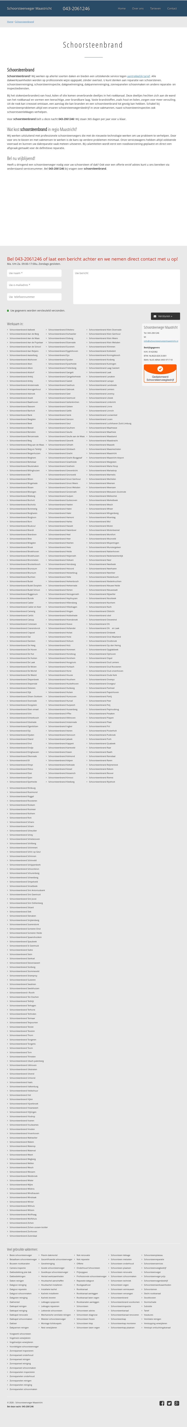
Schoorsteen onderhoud (122, 1263)
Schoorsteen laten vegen (88, 1327)
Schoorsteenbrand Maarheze (102, 432)
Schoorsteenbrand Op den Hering (105, 645)
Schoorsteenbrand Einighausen (24, 752)
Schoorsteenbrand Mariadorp (103, 470)
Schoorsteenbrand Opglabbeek (103, 649)
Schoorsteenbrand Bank (21, 415)
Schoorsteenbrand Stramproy (23, 975)
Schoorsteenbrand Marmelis (102, 474)
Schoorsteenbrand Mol (100, 521)
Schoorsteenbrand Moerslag (102, 517)
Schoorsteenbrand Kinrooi (60, 777)
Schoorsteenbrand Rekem (101, 769)
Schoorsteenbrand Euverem (61, 346)
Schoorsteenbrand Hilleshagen (62, 606)
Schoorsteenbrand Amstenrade (24, 385)
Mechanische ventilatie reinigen (56, 1314)
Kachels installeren (50, 1293)
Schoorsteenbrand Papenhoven (104, 692)
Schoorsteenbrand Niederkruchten (105, 581)
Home (10, 21)
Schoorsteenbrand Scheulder (23, 830)
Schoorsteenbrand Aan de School (25, 346)
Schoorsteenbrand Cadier (22, 602)
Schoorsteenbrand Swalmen (23, 984)
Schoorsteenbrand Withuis (22, 1206)
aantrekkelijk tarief (138, 76)
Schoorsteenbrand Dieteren (23, 688)
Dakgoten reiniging (18, 1297)
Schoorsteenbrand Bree (21, 538)
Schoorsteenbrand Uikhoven (23, 1065)
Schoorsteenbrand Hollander (62, 628)
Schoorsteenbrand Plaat (100, 722)
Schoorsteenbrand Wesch (22, 1167)
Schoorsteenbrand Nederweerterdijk (106, 555)
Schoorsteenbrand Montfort (102, 534)
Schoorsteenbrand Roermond (24, 792)
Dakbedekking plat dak (20, 1272)
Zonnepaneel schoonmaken (23, 1367)
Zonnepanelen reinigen (21, 1380)
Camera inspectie (18, 1268)
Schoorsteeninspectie (121, 1306)
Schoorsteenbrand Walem (22, 1142)
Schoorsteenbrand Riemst (101, 777)
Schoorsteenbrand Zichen (22, 1222)
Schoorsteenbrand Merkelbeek (103, 500)
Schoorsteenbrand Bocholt (22, 500)
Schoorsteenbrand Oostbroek (103, 641)
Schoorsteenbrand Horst (59, 670)
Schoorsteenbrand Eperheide (23, 781)
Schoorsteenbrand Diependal (23, 683)
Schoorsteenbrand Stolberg (22, 967)
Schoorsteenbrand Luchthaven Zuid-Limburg (110, 423)
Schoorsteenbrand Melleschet (103, 496)
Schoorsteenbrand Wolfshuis (23, 1218)
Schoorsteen (82, 1306)
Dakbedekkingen (17, 1276)
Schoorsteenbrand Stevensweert (25, 962)
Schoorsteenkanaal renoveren (125, 1314)
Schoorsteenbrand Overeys (102, 679)
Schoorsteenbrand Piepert (101, 717)
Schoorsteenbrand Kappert (61, 743)
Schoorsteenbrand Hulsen (60, 692)
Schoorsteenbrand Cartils (21, 615)
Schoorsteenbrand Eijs (20, 730)
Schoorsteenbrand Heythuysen (63, 598)
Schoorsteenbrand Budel (21, 581)
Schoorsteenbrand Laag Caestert (104, 368)
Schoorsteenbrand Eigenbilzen (24, 726)
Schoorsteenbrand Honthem (61, 658)
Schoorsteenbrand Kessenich (62, 773)
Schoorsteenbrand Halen (60, 508)
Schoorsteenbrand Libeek (101, 397)
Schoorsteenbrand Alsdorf (22, 372)
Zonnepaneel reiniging (20, 1363)
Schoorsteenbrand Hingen (60, 611)
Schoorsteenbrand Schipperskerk (25, 864)
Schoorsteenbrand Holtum (60, 641)
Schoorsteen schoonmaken (123, 1276)
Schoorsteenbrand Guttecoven (62, 500)
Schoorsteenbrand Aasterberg (24, 355)
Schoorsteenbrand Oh (100, 624)
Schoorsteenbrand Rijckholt (102, 781)
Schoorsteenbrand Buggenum (24, 594)
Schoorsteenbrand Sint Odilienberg (26, 903)
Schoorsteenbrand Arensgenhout (25, 389)
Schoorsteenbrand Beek (21, 423)
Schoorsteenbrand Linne (100, 406)
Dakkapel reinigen (18, 1306)
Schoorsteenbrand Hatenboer (62, 530)
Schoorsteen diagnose (87, 1314)
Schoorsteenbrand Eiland (21, 739)
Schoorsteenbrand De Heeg (22, 645)
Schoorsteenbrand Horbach (61, 666)
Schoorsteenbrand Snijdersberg (24, 920)
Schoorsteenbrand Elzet (21, 773)
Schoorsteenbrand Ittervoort (61, 734)
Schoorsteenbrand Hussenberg (62, 709)
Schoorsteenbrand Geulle (60, 432)
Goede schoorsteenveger (52, 1268)
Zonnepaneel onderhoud (21, 1355)
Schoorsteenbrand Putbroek (102, 734)
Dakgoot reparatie (18, 1289)
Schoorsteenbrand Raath (100, 752)
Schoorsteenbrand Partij (100, 696)
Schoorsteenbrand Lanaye (101, 380)
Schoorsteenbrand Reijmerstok (103, 764)
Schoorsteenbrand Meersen (102, 483)
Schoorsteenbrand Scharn (22, 826)
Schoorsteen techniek (121, 1280)
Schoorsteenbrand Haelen (60, 504)
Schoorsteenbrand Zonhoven (23, 1231)
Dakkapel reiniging (18, 1310)
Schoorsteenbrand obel (100, 615)
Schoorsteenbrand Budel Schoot (25, 589)
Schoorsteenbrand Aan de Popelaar (26, 342)
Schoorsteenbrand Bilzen (21, 479)
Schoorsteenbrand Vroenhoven (24, 1133)
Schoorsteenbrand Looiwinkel (103, 415)
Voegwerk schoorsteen (20, 1333)
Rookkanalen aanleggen (88, 1302)
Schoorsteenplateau (153, 1255)
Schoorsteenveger (152, 1272)
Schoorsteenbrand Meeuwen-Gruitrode (107, 491)
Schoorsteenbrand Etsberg (60, 338)
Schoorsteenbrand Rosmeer (23, 809)
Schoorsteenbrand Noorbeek (102, 598)
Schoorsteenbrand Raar (100, 747)
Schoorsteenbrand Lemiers (101, 389)
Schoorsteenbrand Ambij (21, 376)
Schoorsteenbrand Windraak (23, 1197)
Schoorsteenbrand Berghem (23, 457)
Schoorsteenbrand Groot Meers (63, 483)
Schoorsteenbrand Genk (59, 415)
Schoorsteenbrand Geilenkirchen (63, 402)
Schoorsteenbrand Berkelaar (23, 461)
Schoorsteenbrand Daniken (22, 641)
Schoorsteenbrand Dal (20, 636)
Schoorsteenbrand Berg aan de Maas (27, 444)
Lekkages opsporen (50, 1302)
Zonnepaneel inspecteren (22, 1350)
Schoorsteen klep (85, 1323)
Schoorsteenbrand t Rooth (22, 992)
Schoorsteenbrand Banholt (22, 410)
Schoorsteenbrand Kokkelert (102, 351)
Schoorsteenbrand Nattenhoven (104, 551)
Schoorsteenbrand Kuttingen (102, 363)
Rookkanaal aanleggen (87, 1293)
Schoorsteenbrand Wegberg (23, 1159)
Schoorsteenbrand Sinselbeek (24, 886)
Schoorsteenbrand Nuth (100, 606)
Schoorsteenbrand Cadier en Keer (25, 606)
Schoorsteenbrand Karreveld (61, 747)
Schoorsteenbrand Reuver (101, 773)
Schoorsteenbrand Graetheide (62, 461)
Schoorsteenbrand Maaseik (102, 444)
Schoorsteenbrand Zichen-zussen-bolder (29, 1227)
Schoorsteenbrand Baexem (22, 406)
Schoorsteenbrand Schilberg (23, 843)
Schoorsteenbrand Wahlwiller (23, 1137)
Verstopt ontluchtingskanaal (157, 1327)
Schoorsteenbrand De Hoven (23, 649)
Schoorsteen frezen (86, 1319)
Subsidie (148, 1306)
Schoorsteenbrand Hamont (61, 517)
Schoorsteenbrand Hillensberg (62, 602)
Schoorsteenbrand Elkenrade (23, 756)
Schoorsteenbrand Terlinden (23, 1013)
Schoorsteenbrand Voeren (22, 1120)
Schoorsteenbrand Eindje (21, 747)
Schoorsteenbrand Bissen (22, 487)
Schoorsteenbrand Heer (59, 538)
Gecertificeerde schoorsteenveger (56, 1259)
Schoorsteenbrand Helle (59, 577)
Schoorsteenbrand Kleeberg (61, 781)
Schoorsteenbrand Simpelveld (24, 881)
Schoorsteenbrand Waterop (23, 1146)
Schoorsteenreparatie (154, 1259)
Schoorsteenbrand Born (21, 521)
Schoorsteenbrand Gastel (60, 380)
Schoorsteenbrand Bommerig (23, 508)
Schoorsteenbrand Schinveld (23, 860)
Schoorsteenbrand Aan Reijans (24, 351)
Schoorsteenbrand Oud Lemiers (104, 662)
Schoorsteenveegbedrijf (155, 1268)
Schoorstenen (150, 1289)
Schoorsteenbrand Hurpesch (61, 705)
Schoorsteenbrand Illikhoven (62, 717)
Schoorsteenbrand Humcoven (62, 696)
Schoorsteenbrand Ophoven (102, 653)
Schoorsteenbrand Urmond (22, 1077)
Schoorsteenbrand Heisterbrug (62, 572)
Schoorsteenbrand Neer (100, 560)
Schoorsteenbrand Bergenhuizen (25, 453)
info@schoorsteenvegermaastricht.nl (161, 341)
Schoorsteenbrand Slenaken (23, 915)
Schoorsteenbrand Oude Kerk (103, 675)
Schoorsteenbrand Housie (60, 675)
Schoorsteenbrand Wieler (21, 1180)
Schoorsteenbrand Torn (21, 1052)
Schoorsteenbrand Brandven (23, 534)
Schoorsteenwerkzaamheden (157, 1284)
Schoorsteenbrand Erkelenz (61, 329)
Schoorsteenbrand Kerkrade (61, 764)
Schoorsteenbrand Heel (59, 534)
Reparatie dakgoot (85, 1280)
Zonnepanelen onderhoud (22, 1376)
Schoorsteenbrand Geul (59, 423)
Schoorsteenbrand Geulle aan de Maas (66, 436)
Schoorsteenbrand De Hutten (23, 658)
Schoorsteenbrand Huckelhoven (63, 683)
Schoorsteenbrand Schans (22, 822)
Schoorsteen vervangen (122, 1293)
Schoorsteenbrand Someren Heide (26, 933)
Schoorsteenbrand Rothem (22, 813)
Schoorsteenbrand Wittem (22, 1210)
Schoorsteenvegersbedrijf (156, 1280)
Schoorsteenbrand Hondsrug (62, 653)
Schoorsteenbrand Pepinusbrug (104, 709)
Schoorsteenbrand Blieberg (22, 496)
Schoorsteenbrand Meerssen (102, 487)
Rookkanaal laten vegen (88, 1297)
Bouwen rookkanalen (20, 1263)
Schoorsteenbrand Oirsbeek (102, 632)
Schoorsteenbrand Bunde (22, 598)
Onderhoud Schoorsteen (88, 1268)
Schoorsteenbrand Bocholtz (23, 504)
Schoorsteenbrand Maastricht (103, 453)
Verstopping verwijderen (155, 1323)
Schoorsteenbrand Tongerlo (23, 1043)
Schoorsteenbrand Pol (99, 726)
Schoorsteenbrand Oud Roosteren (105, 666)
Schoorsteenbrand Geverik (60, 440)
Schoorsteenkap (118, 1319)
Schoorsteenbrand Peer (100, 700)
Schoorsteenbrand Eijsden (22, 734)
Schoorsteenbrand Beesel (22, 427)
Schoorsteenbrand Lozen (101, 419)
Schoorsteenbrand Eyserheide (62, 363)
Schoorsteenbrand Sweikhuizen (24, 988)
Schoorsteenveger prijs (154, 1276)
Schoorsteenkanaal (120, 1310)
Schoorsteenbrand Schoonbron (24, 869)
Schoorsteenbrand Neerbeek (102, 564)
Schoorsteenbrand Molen (101, 525)
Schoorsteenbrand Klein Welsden (104, 342)
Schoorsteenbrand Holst (59, 636)
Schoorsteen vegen (120, 1284)
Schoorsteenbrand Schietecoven (25, 839)
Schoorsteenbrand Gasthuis (61, 385)
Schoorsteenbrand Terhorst (22, 1009)
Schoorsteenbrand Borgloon (23, 517)
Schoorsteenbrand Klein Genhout (105, 333)
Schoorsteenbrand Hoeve (60, 624)
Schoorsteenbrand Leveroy (101, 393)
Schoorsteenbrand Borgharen (23, 513)
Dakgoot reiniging (18, 1284)
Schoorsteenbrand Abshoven (23, 359)
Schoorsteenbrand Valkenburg (24, 1086)
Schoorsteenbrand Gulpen (60, 496)
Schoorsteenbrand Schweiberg (24, 877)
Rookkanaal (82, 1289)
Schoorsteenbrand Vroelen (22, 1129)
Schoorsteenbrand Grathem (61, 466)
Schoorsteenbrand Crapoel (22, 632)
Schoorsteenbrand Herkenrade (62, 585)
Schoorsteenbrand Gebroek (61, 389)
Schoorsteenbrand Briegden (23, 542)
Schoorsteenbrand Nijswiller (102, 594)
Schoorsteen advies (86, 1310)
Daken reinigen (17, 1280)
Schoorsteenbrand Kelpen (60, 760)
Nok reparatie (83, 1259)
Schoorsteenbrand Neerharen (103, 568)
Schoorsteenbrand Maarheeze (103, 427)
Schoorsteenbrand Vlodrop (22, 1116)
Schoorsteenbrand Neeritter (102, 572)
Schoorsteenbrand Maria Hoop (103, 466)
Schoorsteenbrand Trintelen (23, 1056)
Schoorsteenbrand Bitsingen (23, 491)
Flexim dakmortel (49, 1255)
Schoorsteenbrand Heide (60, 551)
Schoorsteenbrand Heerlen (61, 542)
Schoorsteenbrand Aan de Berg (24, 333)
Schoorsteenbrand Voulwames (24, 1124)
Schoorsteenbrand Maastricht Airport (106, 457)
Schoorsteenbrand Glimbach (61, 449)
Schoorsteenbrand (24, 21)
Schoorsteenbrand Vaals (21, 1082)
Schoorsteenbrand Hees (59, 547)
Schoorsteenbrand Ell (20, 760)
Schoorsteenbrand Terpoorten (24, 1022)
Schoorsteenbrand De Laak (22, 662)
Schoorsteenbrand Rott (21, 817)
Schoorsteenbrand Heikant (61, 560)
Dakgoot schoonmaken (21, 1293)
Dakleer (13, 1323)
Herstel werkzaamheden (52, 1276)
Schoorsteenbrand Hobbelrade (62, 615)
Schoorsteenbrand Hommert (61, 649)
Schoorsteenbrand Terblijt (22, 1001)
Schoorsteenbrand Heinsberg (62, 564)
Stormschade (150, 1302)
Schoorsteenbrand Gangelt (61, 372)
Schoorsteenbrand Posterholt (103, 730)
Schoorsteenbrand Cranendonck (25, 628)
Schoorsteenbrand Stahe (21, 949)
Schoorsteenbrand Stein (21, 954)
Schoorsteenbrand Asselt (21, 397)
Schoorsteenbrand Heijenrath (62, 555)
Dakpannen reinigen (19, 1327)
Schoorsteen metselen (121, 1259)
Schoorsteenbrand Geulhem (61, 427)
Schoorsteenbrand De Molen (23, 666)
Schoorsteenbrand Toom (21, 1048)
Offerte (80, 1263)
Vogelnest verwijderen (20, 1338)
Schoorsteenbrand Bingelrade (24, 483)
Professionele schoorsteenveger (92, 1276)
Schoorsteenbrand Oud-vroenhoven (106, 670)
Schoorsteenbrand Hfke (59, 713)
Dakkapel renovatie (19, 1314)
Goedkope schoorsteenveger (54, 1272)
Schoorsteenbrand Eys (58, 355)
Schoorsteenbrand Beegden (23, 419)
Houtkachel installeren (51, 1284)
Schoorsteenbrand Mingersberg (104, 513)
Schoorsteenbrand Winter (22, 1201)
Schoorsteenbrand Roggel (22, 796)
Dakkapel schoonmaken (21, 1319)
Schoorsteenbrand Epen (21, 777)
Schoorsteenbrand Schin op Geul (25, 851)
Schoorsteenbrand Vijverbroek (24, 1103)
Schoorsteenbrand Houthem (61, 679)
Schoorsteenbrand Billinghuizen (25, 470)
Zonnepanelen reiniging (21, 1384)
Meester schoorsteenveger (53, 1319)
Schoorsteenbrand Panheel (102, 688)
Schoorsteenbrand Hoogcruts (62, 662)
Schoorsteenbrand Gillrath (60, 444)
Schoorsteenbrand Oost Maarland (105, 636)
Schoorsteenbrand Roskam (22, 804)
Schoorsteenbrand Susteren (23, 979)
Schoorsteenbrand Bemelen (23, 432)
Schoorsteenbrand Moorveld (102, 538)
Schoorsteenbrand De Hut (22, 653)
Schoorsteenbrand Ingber (60, 726)
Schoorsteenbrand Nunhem (102, 602)
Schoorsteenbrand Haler (59, 513)
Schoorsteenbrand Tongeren (23, 1039)
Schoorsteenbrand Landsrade (103, 385)
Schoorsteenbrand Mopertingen (104, 542)
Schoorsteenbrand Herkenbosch (63, 581)
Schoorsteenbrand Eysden (60, 359)
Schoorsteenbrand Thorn (21, 1035)
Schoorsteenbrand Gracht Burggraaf (65, 457)
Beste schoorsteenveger (21, 1255)
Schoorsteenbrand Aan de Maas (25, 338)
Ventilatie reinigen (152, 1319)
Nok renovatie (83, 1255)
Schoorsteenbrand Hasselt (60, 525)
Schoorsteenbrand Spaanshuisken (26, 937)
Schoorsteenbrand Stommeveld (24, 971)
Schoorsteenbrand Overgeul (102, 683)
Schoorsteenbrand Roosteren (23, 800)
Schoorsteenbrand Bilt (20, 474)
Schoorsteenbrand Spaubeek (23, 941)
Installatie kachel (49, 1289)
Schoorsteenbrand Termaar (22, 1018)
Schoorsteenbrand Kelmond (61, 756)
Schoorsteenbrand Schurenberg (24, 873)
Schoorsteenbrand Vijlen (21, 1099)
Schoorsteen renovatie (121, 1272)
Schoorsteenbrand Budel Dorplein (26, 585)
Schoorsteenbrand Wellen (22, 1163)
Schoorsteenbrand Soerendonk (24, 924)
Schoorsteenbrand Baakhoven (24, 402)
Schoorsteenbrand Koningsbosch (104, 355)
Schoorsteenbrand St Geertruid (24, 945)
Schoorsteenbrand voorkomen (125, 1302)
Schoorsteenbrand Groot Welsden (64, 487)
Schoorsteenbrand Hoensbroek (63, 619)
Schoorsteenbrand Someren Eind (25, 928)
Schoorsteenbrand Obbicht (102, 611)
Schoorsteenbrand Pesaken (102, 713)
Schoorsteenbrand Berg (21, 440)
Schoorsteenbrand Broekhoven (24, 551)
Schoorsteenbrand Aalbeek (22, 329)
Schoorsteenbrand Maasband (103, 436)
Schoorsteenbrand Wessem (22, 1171)
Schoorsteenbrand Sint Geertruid (25, 894)
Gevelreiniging (48, 1263)
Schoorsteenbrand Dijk (20, 692)
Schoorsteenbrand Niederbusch (104, 577)
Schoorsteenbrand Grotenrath (62, 491)
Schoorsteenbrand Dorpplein (23, 705)
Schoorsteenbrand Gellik (60, 410)
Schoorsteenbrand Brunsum (23, 572)
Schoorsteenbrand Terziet (22, 1026)
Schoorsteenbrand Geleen (60, 406)
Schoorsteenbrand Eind (21, 743)
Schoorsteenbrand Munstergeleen (105, 547)
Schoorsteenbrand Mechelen (102, 479)
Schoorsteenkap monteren (123, 1323)
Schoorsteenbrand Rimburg (23, 788)
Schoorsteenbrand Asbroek (22, 393)
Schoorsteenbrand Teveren (22, 1031)
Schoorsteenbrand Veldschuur (24, 1090)
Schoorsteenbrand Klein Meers (103, 338)
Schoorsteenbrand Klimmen (102, 346)
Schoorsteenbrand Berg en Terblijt (26, 449)
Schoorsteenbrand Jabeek (60, 739)
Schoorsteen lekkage (120, 1255)
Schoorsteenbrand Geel (59, 393)
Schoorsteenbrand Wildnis (22, 1188)
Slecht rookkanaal (152, 1293)
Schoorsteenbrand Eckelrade (23, 722)
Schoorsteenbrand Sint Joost (23, 898)
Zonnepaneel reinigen (20, 1359)
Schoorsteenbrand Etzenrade (62, 342)
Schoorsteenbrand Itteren (60, 730)
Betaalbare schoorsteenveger (23, 1259)
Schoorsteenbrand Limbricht (102, 402)
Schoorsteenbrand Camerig (22, 611)
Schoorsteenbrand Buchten (22, 577)
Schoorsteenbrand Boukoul (23, 525)
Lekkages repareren (50, 1306)
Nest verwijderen (49, 1327)
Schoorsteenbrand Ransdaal (102, 756)
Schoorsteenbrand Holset (60, 632)
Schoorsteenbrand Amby (21, 380)
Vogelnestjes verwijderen (21, 1342)
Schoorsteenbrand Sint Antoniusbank (27, 890)
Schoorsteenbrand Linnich (101, 410)
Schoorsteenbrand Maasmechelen (105, 449)
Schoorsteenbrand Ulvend (22, 1073)
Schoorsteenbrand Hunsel (60, 700)
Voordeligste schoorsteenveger (24, 1346)
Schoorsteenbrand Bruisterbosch (25, 564)
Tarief (146, 1310)
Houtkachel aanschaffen (52, 1280)
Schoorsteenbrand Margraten (103, 461)
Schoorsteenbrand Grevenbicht (63, 470)
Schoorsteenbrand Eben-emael (24, 709)
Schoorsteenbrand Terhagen (23, 1005)
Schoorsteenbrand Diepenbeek (24, 679)
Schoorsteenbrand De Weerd (23, 675)
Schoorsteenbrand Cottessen (23, 624)
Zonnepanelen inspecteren (22, 1372)
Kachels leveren (48, 1297)
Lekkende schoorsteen (51, 1310)
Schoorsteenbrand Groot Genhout (64, 479)
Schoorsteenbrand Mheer (101, 508)
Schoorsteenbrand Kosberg (102, 359)
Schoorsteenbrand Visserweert (24, 1107)
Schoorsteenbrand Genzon (61, 419)
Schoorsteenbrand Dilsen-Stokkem (26, 696)
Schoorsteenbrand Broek (21, 547)
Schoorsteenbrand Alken (21, 368)
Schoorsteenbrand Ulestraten (23, 1069)
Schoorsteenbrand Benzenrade (24, 436)
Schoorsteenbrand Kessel (60, 769)
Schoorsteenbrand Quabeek (102, 743)
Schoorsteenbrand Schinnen (23, 856)
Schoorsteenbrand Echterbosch (24, 717)
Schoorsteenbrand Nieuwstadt (103, 589)
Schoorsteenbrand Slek (20, 911)
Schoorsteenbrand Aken (21, 363)
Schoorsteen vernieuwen (122, 1289)
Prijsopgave (82, 1272)
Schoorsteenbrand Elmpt (21, 764)
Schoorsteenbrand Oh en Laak (104, 628)
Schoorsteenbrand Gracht (60, 453)
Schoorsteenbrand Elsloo (21, 769)
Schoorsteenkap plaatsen (123, 1327)
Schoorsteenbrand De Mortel (23, 670)
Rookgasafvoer (84, 1284)
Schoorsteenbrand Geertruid (61, 397)
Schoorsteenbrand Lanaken (102, 376)
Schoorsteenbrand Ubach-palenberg (27, 1061)
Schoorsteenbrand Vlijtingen (23, 1112)
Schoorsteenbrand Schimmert (24, 847)
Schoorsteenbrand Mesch (101, 504)
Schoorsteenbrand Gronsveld (62, 474)
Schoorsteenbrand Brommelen (24, 560)
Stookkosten (150, 1297)
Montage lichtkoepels (51, 1323)
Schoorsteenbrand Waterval (23, 1150)
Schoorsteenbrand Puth (100, 739)
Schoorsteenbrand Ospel (100, 658)
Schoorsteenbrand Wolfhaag (23, 1214)
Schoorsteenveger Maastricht (29, 8)
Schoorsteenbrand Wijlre (21, 1184)
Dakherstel (15, 1302)
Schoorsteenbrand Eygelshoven (63, 351)
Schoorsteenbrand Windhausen (24, 1193)
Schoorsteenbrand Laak (100, 372)
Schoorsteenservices (153, 1263)
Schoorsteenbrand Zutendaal (23, 1235)
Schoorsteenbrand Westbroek (24, 1176)
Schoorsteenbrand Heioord (61, 568)
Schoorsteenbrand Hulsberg (61, 688)
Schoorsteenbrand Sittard (22, 907)
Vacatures (148, 1314)
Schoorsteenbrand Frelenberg (62, 368)
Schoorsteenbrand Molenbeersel (104, 530)
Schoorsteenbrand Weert (21, 1154)
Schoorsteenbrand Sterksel (22, 958)
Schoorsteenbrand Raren (100, 760)
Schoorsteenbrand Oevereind (103, 619)
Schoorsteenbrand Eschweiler (62, 333)
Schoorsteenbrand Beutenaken (24, 466)
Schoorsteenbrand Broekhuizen (24, 555)
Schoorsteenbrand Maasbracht (103, 440)
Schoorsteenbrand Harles (60, 521)
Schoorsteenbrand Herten (60, 589)
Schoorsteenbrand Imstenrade (62, 722)
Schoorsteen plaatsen (121, 1268)
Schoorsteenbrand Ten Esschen (24, 997)
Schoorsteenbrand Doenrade (23, 700)
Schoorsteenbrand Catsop (22, 619)
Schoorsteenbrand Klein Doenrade (105, 329)
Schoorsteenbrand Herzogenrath (63, 594)
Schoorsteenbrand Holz (59, 645)
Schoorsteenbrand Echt (21, 713)
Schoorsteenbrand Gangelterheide (64, 376)
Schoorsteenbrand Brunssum (23, 568)
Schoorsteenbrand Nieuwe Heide (104, 585)
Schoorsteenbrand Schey (21, 834)
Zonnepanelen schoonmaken (23, 1389)
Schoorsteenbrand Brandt (22, 530)
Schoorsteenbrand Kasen (60, 752)
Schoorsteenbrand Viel (20, 1095)
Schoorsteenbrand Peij (99, 705)
